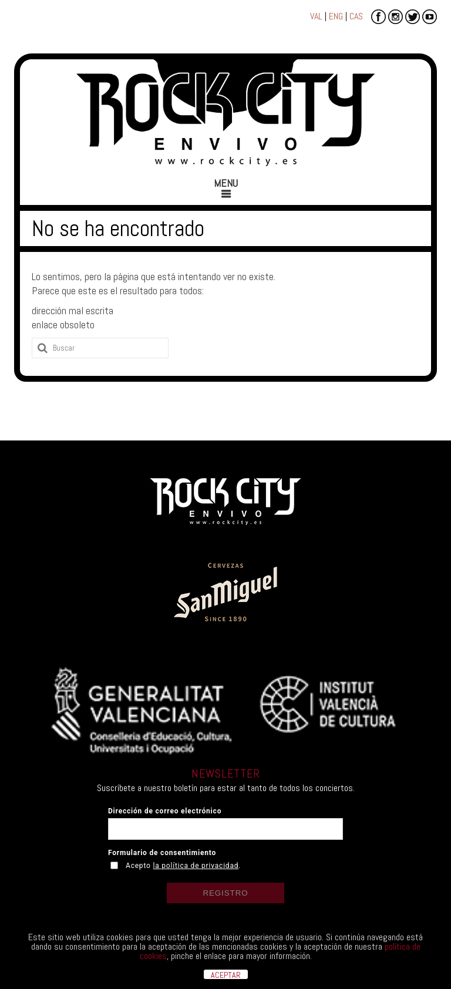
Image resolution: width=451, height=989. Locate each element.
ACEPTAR (226, 974)
